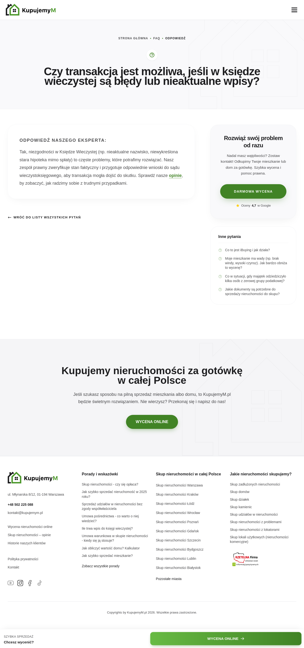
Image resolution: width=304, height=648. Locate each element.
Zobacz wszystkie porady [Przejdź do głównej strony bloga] (100, 566)
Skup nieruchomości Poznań (177, 522)
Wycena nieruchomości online (30, 527)
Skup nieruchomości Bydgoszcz (180, 549)
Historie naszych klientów (27, 543)
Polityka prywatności (23, 559)
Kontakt (13, 567)
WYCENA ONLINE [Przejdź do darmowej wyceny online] (152, 422)
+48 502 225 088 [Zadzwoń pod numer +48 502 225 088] (20, 504)
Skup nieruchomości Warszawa (179, 485)
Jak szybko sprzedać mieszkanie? (107, 556)
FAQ (156, 38)
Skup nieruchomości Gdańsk (177, 531)
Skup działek (239, 499)
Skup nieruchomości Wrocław (178, 513)
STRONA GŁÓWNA (133, 38)
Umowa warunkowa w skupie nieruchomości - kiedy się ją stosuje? (115, 538)
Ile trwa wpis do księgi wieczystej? (107, 528)
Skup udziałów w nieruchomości (254, 514)
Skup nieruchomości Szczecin (178, 540)
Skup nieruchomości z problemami (256, 522)
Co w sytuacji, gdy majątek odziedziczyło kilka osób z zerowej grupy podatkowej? (252, 278)
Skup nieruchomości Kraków (177, 494)
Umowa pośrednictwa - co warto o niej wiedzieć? (110, 518)
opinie (175, 175)
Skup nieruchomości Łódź (175, 504)
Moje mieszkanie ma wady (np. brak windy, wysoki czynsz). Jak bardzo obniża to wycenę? (252, 263)
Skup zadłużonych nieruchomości (255, 484)
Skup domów (240, 492)
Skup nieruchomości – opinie (29, 535)
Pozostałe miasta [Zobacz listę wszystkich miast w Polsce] (169, 579)
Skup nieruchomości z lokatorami (254, 530)
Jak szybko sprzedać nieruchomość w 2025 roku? (114, 494)
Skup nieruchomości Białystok (178, 568)
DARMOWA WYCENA (253, 191)
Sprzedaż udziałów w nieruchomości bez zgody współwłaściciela (112, 506)
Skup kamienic (241, 507)
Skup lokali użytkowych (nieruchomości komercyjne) (259, 539)
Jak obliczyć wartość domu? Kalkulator (111, 548)
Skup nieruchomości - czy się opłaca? (110, 484)
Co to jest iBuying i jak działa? (244, 250)
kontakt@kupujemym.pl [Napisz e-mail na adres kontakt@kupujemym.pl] (25, 513)
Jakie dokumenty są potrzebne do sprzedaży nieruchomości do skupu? (248, 291)
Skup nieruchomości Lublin (176, 558)
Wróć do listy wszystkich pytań (44, 217)
